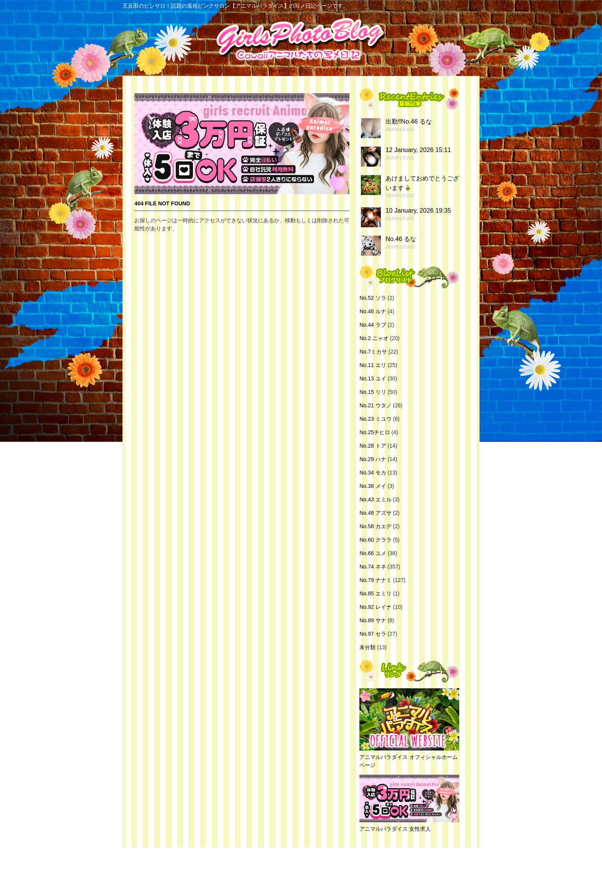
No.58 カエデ (375, 526)
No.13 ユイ (372, 378)
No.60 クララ (375, 540)
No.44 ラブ (372, 325)
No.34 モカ (372, 472)
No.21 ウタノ (375, 405)
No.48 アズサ (375, 513)
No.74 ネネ (372, 567)
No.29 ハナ (372, 459)
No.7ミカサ (373, 352)
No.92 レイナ (375, 607)
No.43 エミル (375, 499)
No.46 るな (400, 238)
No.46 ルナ (372, 311)
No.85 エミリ (375, 593)
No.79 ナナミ (375, 580)
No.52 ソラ (372, 298)
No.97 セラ (372, 634)
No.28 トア (372, 446)
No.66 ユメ (372, 553)
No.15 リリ (372, 392)
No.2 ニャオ (373, 338)
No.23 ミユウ (375, 419)
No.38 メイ (372, 486)
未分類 (367, 647)
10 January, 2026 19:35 (418, 210)
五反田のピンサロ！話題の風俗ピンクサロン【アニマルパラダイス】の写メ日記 (299, 867)
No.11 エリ (372, 365)
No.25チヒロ (374, 432)
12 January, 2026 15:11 (418, 149)
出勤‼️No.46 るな (408, 121)
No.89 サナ (372, 620)
